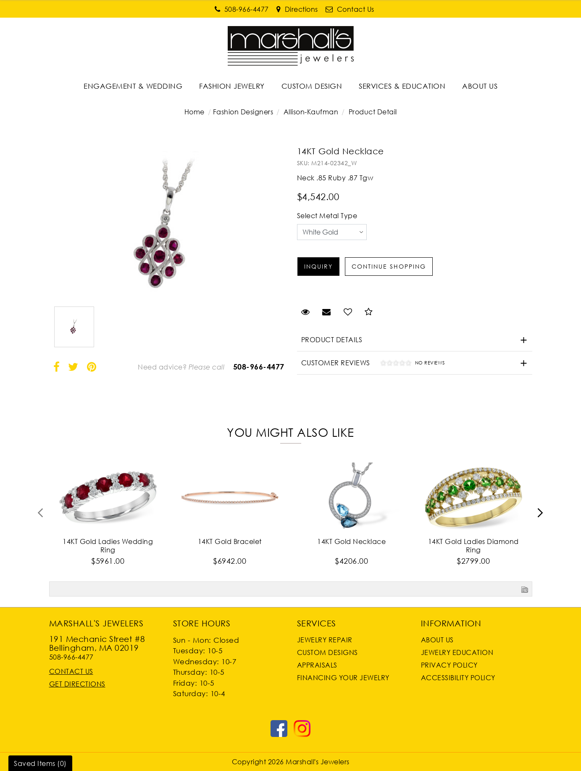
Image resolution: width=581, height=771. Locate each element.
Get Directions (77, 684)
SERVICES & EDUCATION (402, 86)
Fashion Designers (243, 112)
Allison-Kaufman (311, 112)
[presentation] (40, 515)
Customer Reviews (371, 364)
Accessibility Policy (458, 677)
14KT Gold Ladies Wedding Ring (108, 545)
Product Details (332, 339)
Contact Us (71, 671)
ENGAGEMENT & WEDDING (133, 86)
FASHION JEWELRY (232, 86)
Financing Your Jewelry (343, 677)
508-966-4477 (258, 366)
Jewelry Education (457, 652)
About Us (437, 640)
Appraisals (317, 665)
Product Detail (372, 112)
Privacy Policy (449, 665)
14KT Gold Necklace (351, 541)
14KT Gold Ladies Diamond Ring (473, 545)
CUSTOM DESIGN (311, 86)
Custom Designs (327, 652)
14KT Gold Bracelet (230, 541)
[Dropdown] (133, 86)
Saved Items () (40, 763)
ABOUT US (479, 86)
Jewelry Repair (324, 640)
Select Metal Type (327, 215)
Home (194, 112)
